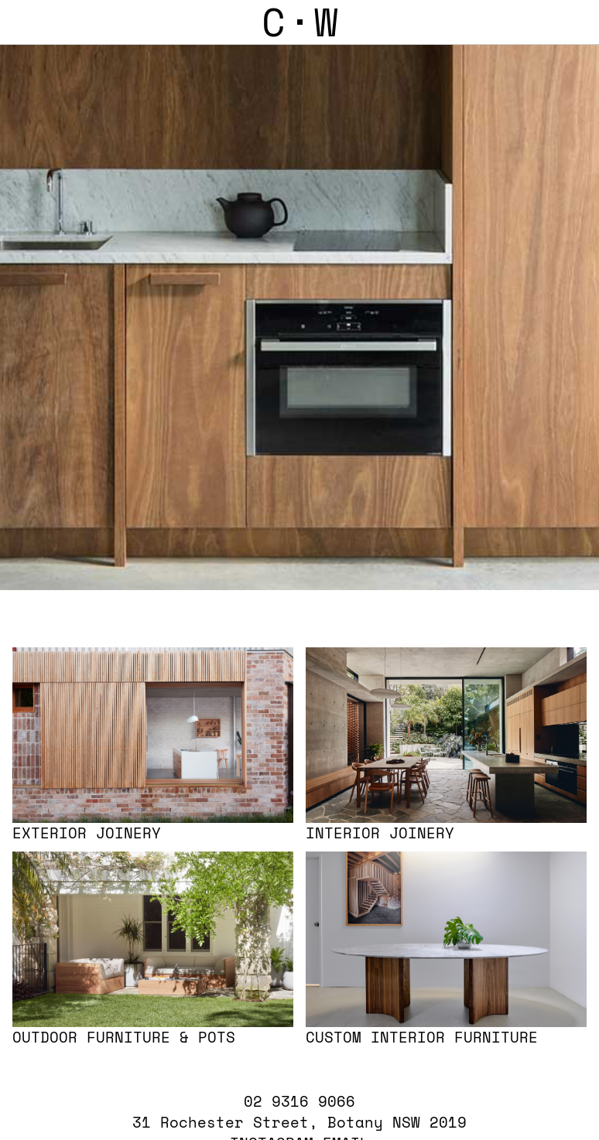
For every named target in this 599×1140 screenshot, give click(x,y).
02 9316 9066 (299, 1097)
